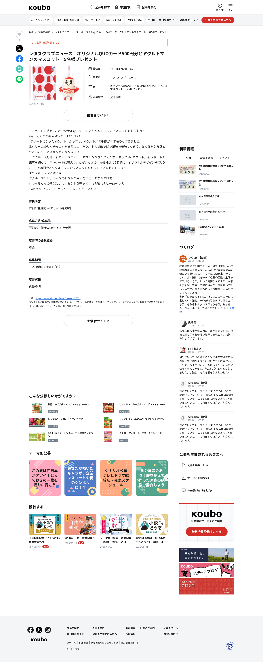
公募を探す (44, 32)
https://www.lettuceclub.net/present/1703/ (58, 298)
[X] (39, 630)
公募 (188, 158)
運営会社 (71, 642)
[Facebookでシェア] (19, 58)
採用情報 (130, 634)
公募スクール (170, 628)
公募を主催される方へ (105, 634)
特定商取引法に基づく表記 (104, 642)
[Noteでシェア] (19, 69)
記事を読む (206, 158)
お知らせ (225, 158)
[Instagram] (48, 630)
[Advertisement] (98, 359)
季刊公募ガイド (75, 634)
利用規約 (83, 642)
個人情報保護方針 (130, 642)
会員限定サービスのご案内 (140, 628)
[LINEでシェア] (19, 79)
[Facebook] (30, 630)
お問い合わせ (170, 634)
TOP (31, 32)
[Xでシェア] (19, 48)
